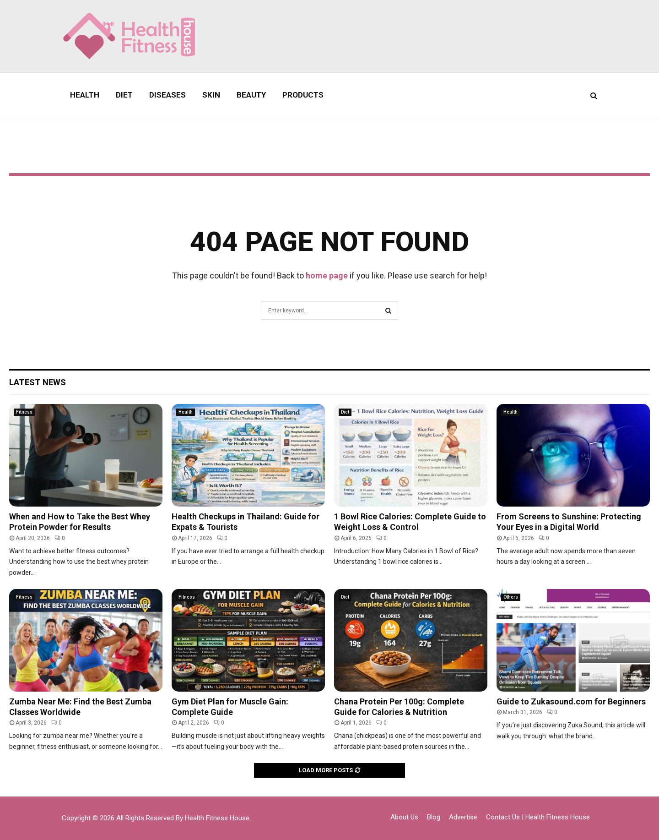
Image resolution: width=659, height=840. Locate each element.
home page (327, 275)
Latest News (37, 382)
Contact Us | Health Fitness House (538, 817)
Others (510, 597)
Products (303, 94)
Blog (433, 817)
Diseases (167, 94)
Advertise (463, 817)
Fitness (24, 412)
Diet (124, 94)
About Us (404, 817)
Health (84, 94)
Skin (211, 94)
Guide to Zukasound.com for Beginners (571, 701)
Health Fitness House (217, 818)
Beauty (251, 94)
